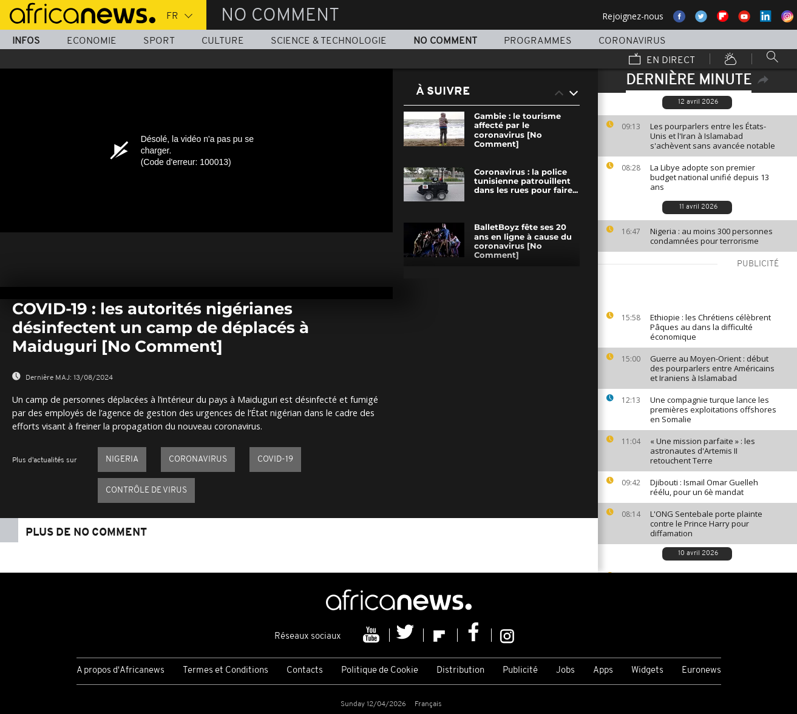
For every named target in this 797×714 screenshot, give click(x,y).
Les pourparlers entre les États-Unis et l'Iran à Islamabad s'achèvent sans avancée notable (712, 135)
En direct (662, 60)
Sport (159, 41)
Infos (26, 41)
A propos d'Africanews (120, 670)
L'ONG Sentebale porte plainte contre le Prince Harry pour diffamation (706, 523)
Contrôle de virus (146, 490)
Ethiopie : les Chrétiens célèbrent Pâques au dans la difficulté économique (710, 327)
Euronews (701, 670)
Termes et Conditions (225, 670)
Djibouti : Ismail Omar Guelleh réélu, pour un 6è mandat (704, 487)
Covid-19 (275, 459)
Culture (223, 41)
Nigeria (122, 459)
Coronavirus (632, 41)
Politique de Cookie (379, 670)
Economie (92, 41)
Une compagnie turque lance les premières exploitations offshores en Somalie (713, 409)
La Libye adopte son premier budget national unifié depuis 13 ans (709, 177)
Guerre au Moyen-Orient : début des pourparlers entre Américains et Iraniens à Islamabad (712, 368)
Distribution (460, 670)
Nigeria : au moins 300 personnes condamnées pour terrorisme (711, 236)
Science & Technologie (329, 41)
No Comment (445, 41)
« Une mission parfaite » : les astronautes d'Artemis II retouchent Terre (702, 450)
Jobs (565, 670)
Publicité (520, 670)
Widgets (647, 670)
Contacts (305, 670)
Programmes (538, 41)
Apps (603, 670)
